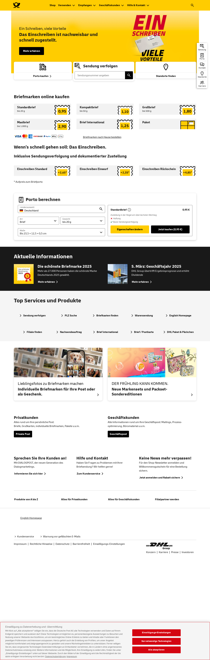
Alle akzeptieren (156, 652)
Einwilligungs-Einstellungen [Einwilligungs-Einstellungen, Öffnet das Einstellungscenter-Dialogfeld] (156, 635)
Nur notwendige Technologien (156, 643)
